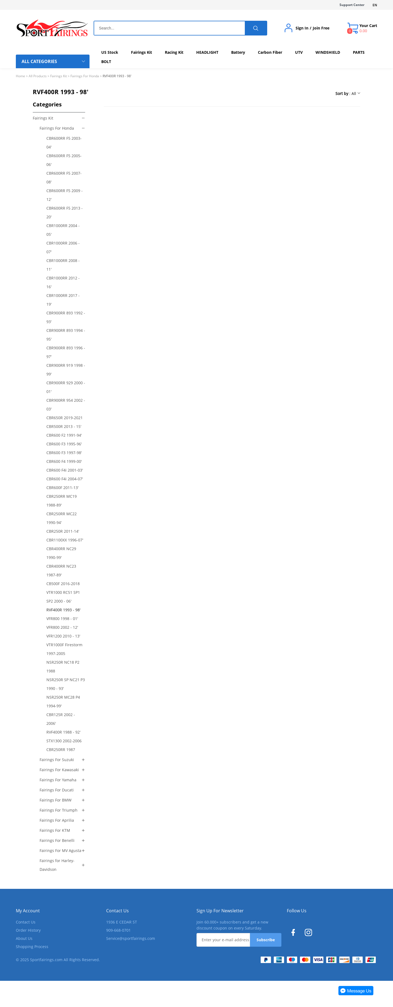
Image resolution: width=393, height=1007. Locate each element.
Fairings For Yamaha (58, 779)
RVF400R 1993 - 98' (63, 609)
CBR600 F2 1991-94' (64, 435)
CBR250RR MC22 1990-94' (61, 518)
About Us (24, 938)
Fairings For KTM (55, 830)
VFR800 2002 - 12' (62, 627)
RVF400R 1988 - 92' (63, 732)
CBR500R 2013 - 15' (63, 426)
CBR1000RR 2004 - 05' (63, 230)
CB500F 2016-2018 (63, 583)
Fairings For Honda (84, 76)
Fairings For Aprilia (57, 820)
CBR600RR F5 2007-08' (64, 177)
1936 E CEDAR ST (121, 922)
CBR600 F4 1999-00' (64, 461)
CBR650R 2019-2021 (64, 417)
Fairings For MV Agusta (60, 850)
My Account (28, 911)
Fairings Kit (58, 76)
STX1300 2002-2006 (64, 740)
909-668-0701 (118, 930)
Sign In (302, 28)
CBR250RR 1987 (60, 749)
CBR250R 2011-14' (62, 531)
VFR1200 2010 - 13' (63, 636)
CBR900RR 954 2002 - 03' (65, 405)
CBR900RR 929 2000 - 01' (65, 387)
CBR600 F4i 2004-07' (64, 478)
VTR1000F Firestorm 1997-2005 (64, 649)
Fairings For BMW (56, 800)
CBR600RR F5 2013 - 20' (64, 212)
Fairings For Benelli (57, 840)
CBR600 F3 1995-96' (64, 443)
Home (20, 76)
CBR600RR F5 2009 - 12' (64, 195)
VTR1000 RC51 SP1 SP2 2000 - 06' (63, 597)
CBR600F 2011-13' (62, 487)
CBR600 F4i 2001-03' (64, 470)
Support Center (352, 4)
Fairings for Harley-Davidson (57, 865)
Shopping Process (32, 946)
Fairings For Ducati (57, 790)
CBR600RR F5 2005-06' (64, 160)
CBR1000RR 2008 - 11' (63, 265)
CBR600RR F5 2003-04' (64, 143)
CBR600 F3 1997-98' (64, 452)
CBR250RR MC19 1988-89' (61, 501)
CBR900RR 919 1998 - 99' (65, 370)
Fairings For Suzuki (57, 759)
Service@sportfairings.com (130, 938)
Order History (28, 930)
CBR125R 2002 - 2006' (60, 719)
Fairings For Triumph (59, 810)
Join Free (321, 28)
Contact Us (25, 922)
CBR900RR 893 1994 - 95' (65, 335)
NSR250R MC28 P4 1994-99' (63, 701)
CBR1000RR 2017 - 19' (63, 300)
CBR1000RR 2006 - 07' (63, 247)
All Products (38, 76)
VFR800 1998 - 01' (62, 618)
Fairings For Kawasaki (59, 769)
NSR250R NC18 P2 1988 (62, 667)
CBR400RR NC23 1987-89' (61, 570)
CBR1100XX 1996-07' (64, 540)
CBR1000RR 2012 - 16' (63, 282)
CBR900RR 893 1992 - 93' (65, 317)
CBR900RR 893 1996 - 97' (65, 352)
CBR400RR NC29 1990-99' (61, 553)
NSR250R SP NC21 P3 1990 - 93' (65, 684)
